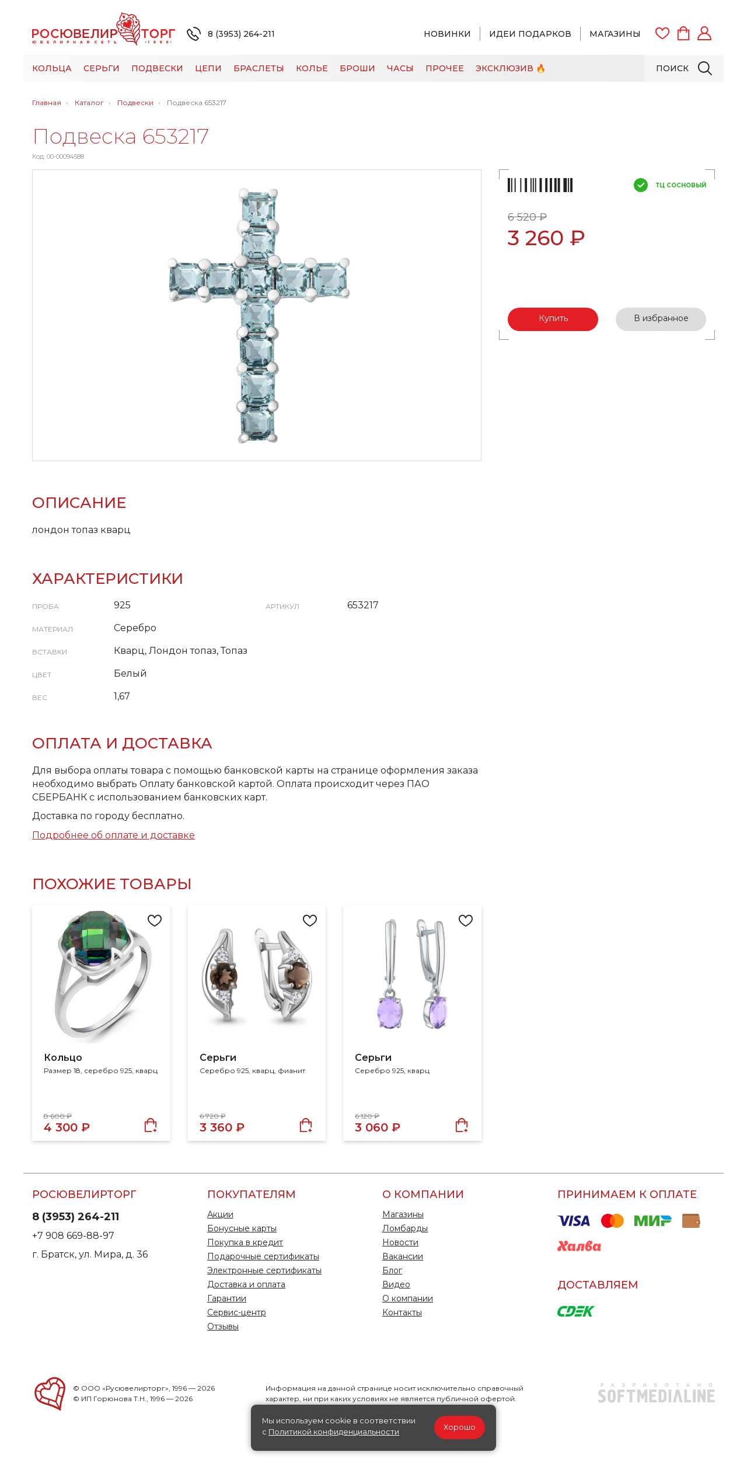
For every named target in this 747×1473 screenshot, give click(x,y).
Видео (396, 1284)
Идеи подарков (530, 34)
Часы (400, 68)
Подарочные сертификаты (263, 1256)
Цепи (208, 68)
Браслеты (258, 68)
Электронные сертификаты (264, 1270)
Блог (392, 1270)
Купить (553, 318)
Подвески (157, 68)
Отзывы (223, 1326)
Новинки (447, 34)
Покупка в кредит (245, 1242)
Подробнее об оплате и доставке (113, 835)
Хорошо (460, 1427)
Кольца (52, 68)
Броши (357, 68)
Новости (400, 1242)
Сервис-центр (236, 1312)
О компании (407, 1298)
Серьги (101, 68)
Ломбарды (405, 1228)
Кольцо (63, 1057)
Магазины (615, 34)
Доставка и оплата (246, 1284)
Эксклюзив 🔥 (511, 68)
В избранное (661, 318)
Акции (220, 1214)
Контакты (402, 1312)
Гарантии (226, 1298)
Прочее (444, 68)
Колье (312, 68)
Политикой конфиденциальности (333, 1431)
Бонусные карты (242, 1228)
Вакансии (402, 1256)
